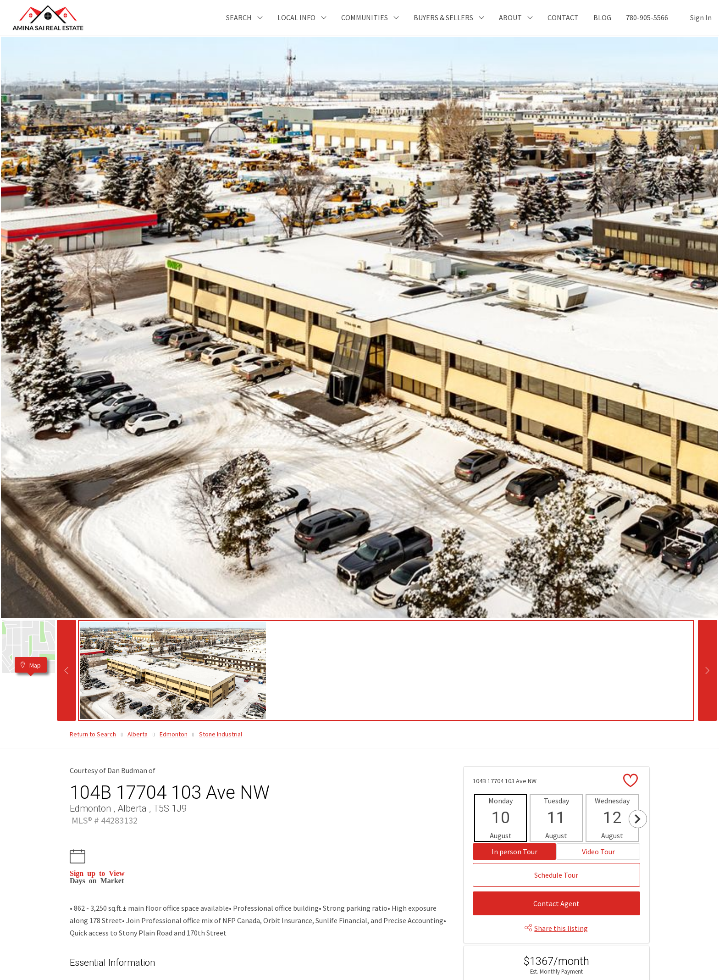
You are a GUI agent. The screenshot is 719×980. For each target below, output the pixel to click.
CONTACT (563, 17)
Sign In (701, 17)
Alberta (137, 734)
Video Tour (598, 851)
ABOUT (510, 17)
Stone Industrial (220, 734)
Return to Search (93, 734)
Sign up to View (97, 872)
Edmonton (174, 734)
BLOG (602, 17)
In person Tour (514, 851)
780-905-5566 (647, 17)
